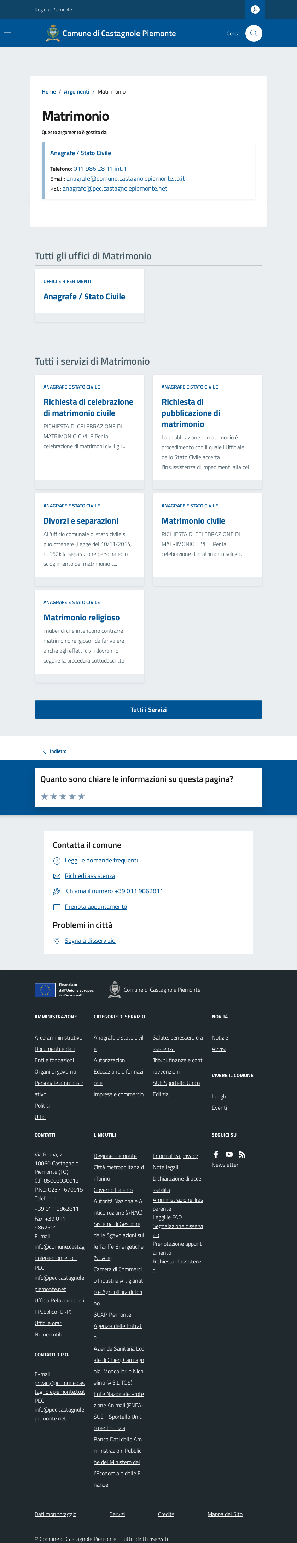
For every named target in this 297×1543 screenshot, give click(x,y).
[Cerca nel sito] (251, 33)
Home (49, 91)
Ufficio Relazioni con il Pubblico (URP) (59, 1306)
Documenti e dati (55, 1048)
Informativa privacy (175, 1155)
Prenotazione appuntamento (177, 1248)
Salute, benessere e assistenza (178, 1043)
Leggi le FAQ (167, 1217)
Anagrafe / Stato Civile (80, 153)
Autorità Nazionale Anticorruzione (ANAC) (118, 1207)
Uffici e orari (48, 1323)
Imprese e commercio (119, 1094)
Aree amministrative (58, 1037)
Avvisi (219, 1048)
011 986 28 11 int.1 (100, 168)
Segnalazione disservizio (178, 1230)
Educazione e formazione (118, 1077)
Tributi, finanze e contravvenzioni (178, 1066)
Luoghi (219, 1096)
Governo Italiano (113, 1190)
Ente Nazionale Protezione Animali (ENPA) (119, 1399)
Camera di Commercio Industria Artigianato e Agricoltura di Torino (118, 1286)
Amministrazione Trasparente (178, 1204)
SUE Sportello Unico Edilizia (176, 1088)
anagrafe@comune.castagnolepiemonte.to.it (125, 178)
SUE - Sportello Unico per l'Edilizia (118, 1422)
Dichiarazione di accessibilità (177, 1184)
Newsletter (225, 1164)
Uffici (40, 1117)
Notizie (220, 1037)
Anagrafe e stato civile (71, 386)
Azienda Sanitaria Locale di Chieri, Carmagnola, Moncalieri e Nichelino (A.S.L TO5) (119, 1365)
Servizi (117, 1514)
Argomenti (76, 91)
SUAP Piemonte (112, 1314)
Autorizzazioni (110, 1060)
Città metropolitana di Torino (119, 1173)
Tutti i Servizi (148, 709)
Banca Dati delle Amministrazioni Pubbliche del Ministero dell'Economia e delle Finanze (118, 1462)
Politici (42, 1105)
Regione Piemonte (53, 9)
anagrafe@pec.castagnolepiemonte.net (115, 188)
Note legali (165, 1167)
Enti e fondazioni (54, 1060)
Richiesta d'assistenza (177, 1265)
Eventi (219, 1107)
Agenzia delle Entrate (118, 1331)
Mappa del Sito (225, 1514)
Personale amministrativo (59, 1088)
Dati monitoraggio (55, 1514)
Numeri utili (48, 1334)
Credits (166, 1514)
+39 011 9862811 (57, 1208)
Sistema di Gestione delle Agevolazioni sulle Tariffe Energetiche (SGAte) (119, 1241)
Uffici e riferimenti (67, 281)
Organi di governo (55, 1071)
